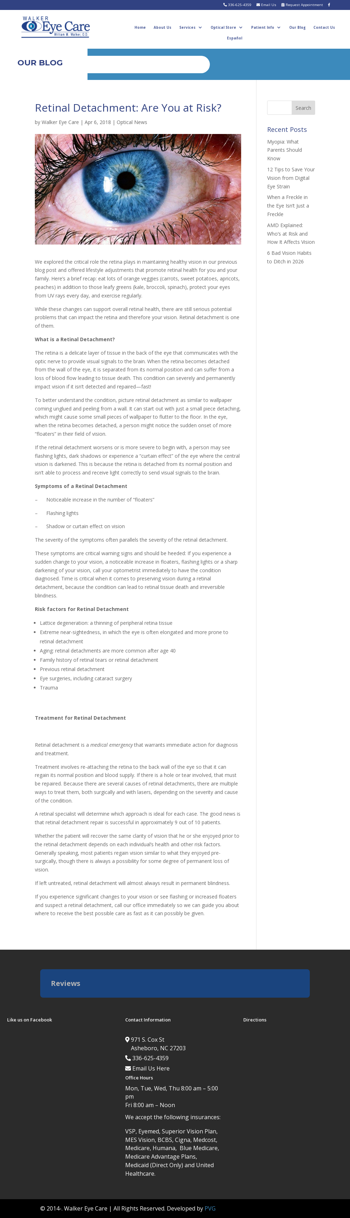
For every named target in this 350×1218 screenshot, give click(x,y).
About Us (162, 27)
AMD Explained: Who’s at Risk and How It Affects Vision (291, 234)
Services (187, 27)
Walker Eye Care (60, 122)
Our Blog (297, 27)
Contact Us (324, 27)
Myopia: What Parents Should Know (284, 150)
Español (234, 38)
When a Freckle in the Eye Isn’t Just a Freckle (288, 206)
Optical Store (223, 27)
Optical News (132, 122)
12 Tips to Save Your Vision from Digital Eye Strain (291, 178)
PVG (210, 1208)
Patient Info (262, 27)
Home (140, 27)
